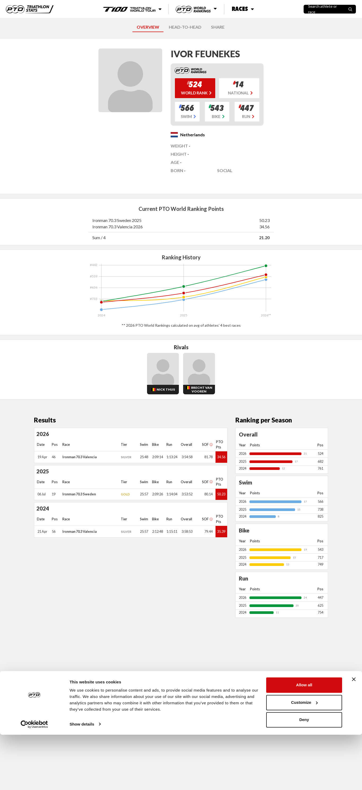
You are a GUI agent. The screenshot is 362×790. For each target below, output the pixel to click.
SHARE (218, 26)
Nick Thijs (166, 389)
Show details (82, 779)
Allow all (304, 740)
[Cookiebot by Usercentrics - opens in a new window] (34, 780)
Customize (304, 758)
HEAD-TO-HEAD (185, 26)
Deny (304, 775)
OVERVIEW (148, 26)
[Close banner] (354, 735)
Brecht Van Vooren (201, 389)
